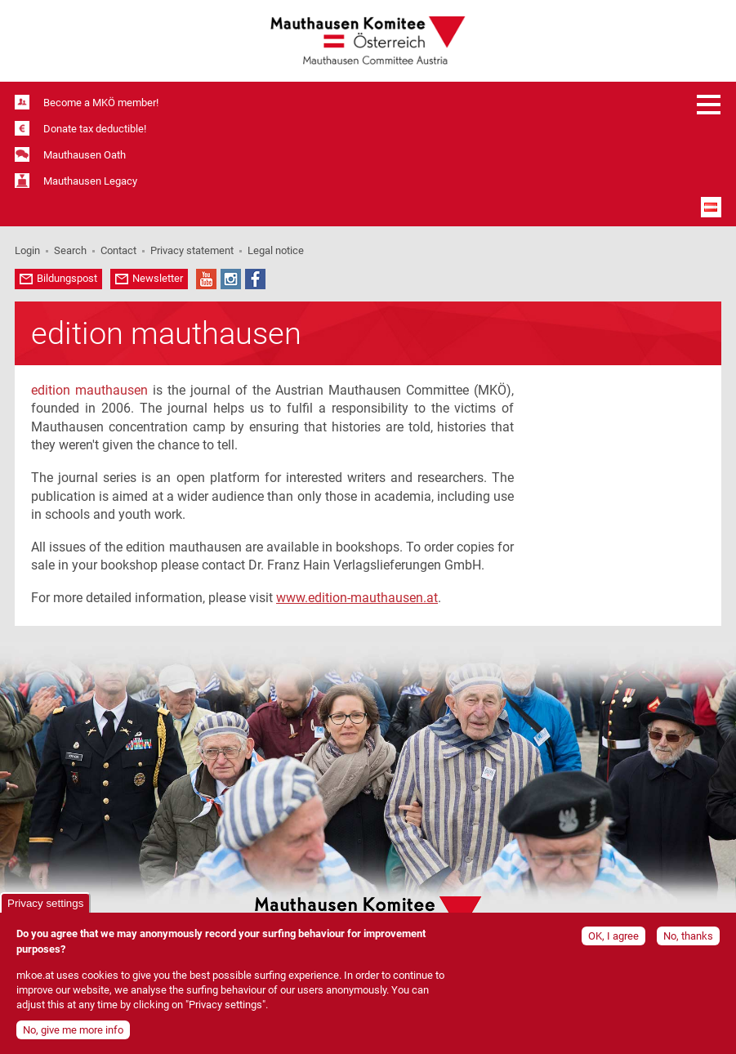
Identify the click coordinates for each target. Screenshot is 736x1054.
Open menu (709, 104)
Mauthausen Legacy (90, 181)
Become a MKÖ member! (100, 102)
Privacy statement (192, 250)
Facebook (255, 279)
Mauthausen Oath (84, 155)
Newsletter (157, 278)
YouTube (206, 279)
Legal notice (276, 250)
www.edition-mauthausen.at (357, 597)
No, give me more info (73, 1034)
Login (27, 250)
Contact (118, 250)
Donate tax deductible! (94, 129)
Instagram (231, 279)
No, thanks (688, 940)
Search (70, 250)
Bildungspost (67, 278)
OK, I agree (613, 940)
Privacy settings (45, 907)
